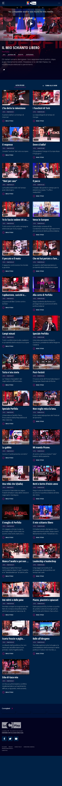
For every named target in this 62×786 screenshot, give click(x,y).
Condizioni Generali (29, 777)
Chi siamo (4, 777)
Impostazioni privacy (7, 778)
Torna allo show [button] (49, 85)
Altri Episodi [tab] (20, 85)
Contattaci (5, 780)
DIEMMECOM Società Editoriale (12, 763)
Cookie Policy (18, 777)
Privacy (11, 777)
